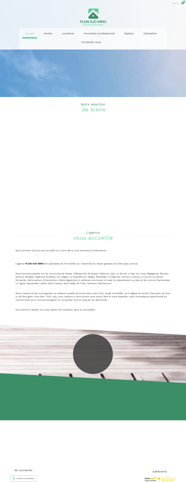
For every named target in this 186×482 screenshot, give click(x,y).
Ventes (50, 32)
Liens (50, 476)
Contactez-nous (142, 32)
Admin (55, 476)
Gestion (109, 32)
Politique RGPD (64, 476)
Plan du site (15, 476)
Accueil (38, 32)
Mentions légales (27, 476)
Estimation (123, 32)
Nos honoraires (41, 476)
